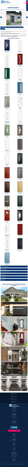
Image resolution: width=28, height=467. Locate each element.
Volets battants (14, 449)
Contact (14, 401)
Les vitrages (3, 274)
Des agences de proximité (14, 422)
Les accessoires (4, 269)
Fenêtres (14, 435)
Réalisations (3, 279)
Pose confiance (14, 418)
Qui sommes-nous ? (14, 409)
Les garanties (14, 417)
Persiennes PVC (14, 450)
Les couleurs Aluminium (5, 266)
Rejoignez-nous (14, 399)
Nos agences (14, 393)
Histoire (14, 408)
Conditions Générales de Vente (14, 416)
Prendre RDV (13, 430)
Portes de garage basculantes (14, 455)
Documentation (4, 277)
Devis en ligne (14, 396)
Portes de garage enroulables (14, 454)
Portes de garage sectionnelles (14, 453)
